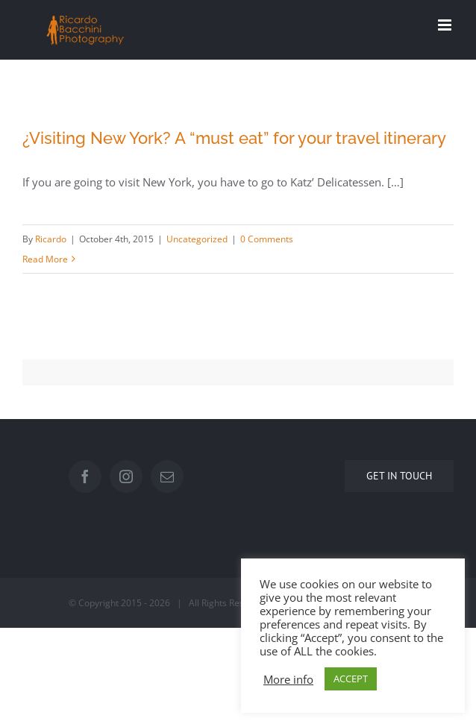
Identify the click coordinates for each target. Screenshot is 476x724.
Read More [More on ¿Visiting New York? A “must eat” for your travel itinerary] (45, 259)
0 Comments (266, 239)
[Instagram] (126, 476)
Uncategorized (197, 239)
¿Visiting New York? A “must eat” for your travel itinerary (234, 138)
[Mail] (167, 476)
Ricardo (50, 239)
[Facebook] (85, 476)
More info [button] (288, 679)
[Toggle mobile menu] (446, 25)
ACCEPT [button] (350, 678)
